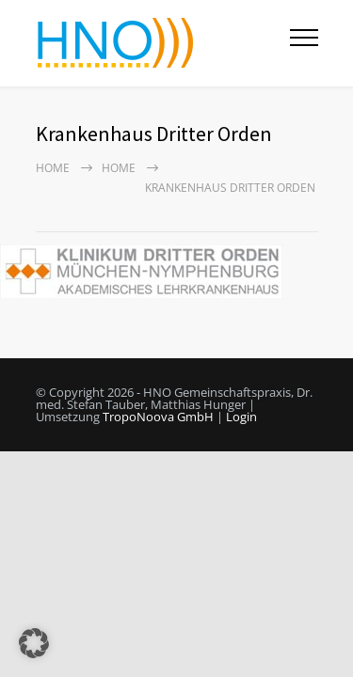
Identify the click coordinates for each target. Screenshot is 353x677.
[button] (34, 643)
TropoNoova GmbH (158, 416)
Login (241, 416)
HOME (119, 168)
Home (53, 168)
